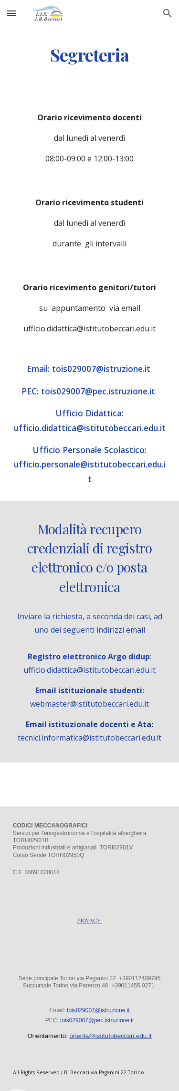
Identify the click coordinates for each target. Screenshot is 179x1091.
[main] (89, 54)
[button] (11, 13)
